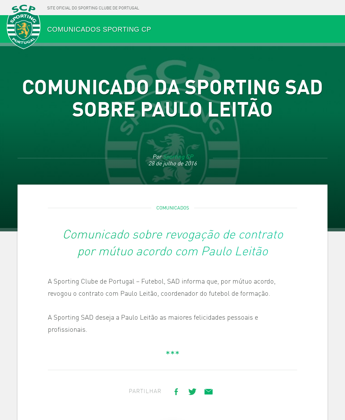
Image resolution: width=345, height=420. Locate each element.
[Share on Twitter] (192, 392)
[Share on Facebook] (176, 392)
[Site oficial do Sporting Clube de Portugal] (93, 7)
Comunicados (172, 208)
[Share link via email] (208, 392)
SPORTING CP (23, 27)
